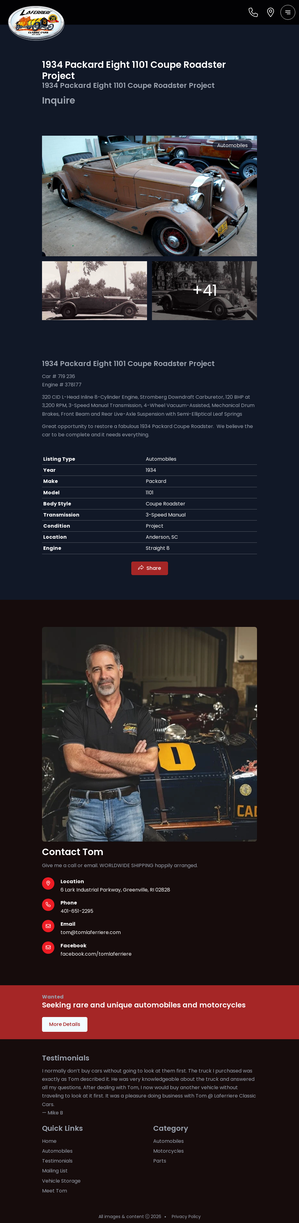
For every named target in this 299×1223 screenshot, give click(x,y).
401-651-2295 (77, 911)
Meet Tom (54, 1190)
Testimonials (57, 1160)
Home (49, 1141)
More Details (64, 1024)
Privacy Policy (186, 1216)
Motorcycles (168, 1151)
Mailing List (55, 1170)
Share (153, 568)
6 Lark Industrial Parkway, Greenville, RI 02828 (115, 889)
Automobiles (57, 1151)
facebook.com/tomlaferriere (96, 953)
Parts (159, 1160)
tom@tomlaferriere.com (91, 932)
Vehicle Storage (61, 1180)
